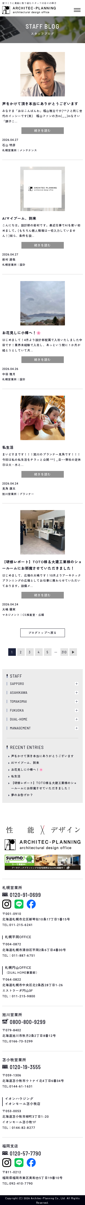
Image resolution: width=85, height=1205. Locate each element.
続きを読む (42, 130)
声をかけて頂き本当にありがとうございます (42, 756)
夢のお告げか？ (22, 795)
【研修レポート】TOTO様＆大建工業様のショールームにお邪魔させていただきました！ (44, 785)
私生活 (16, 776)
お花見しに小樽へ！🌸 (27, 770)
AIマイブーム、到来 (25, 763)
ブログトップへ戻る (42, 633)
